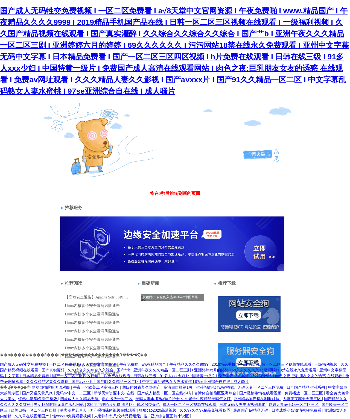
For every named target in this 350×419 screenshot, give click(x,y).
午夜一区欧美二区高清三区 (96, 387)
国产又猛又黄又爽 (38, 393)
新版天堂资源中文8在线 (114, 393)
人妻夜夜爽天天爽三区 (302, 399)
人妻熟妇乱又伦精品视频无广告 (121, 416)
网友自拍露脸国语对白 (51, 387)
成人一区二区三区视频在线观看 (190, 404)
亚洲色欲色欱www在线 (215, 387)
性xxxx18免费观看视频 (72, 416)
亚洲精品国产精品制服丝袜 (257, 399)
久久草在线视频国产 (32, 416)
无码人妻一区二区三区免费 (261, 387)
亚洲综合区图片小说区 (170, 416)
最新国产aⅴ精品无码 (251, 410)
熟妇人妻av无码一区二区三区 (294, 404)
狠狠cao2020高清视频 (158, 410)
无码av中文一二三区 (74, 393)
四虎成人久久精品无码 (80, 399)
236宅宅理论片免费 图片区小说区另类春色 (124, 404)
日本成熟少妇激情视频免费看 (297, 410)
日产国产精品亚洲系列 (306, 387)
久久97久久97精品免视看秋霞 (205, 410)
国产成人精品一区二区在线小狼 (164, 393)
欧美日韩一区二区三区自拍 (34, 410)
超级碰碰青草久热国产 (142, 387)
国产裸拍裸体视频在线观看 (113, 410)
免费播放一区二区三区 (304, 393)
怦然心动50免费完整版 (38, 399)
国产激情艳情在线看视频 (260, 393)
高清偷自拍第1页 (179, 387)
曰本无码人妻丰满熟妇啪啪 (243, 404)
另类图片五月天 (74, 410)
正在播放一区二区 (117, 399)
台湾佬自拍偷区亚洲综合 (215, 393)
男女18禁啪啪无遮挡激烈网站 (59, 404)
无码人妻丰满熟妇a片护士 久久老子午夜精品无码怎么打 (183, 399)
